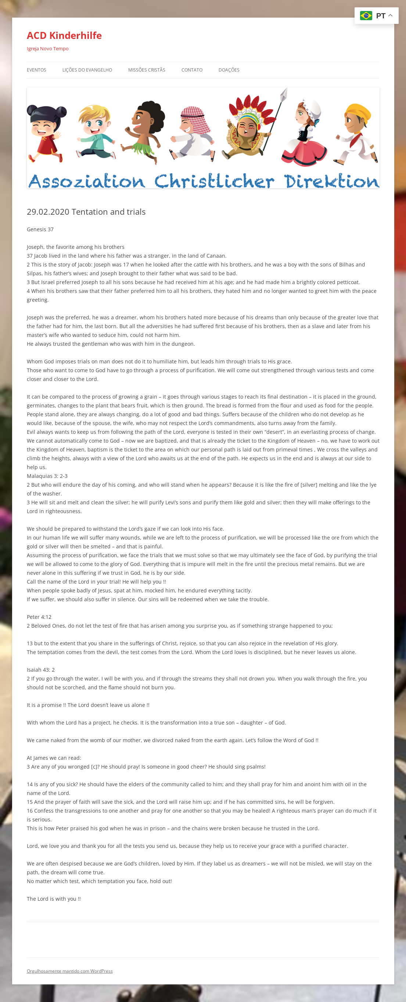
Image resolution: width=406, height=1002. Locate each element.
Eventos (36, 70)
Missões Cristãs (146, 70)
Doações (229, 70)
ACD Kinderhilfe (64, 35)
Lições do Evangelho (87, 70)
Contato (192, 70)
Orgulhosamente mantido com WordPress (70, 971)
